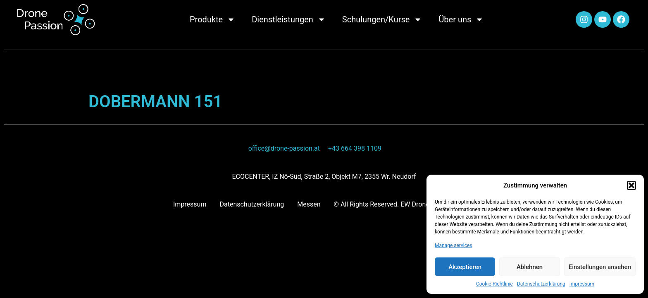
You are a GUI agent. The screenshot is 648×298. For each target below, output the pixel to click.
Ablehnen (530, 267)
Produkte (212, 19)
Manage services (453, 245)
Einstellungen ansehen (600, 267)
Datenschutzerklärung (541, 284)
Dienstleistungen (289, 19)
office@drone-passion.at (284, 148)
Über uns (461, 19)
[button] (631, 185)
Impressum (581, 284)
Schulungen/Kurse (382, 19)
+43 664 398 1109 (354, 148)
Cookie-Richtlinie (494, 284)
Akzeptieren (464, 267)
